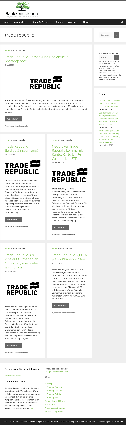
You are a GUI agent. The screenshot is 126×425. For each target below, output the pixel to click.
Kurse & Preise (42, 22)
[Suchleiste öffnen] (122, 22)
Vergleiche (22, 22)
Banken (59, 21)
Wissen (74, 22)
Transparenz (50, 404)
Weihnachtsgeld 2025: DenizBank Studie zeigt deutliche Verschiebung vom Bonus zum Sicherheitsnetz (109, 136)
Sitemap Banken (54, 387)
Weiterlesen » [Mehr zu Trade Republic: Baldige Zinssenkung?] (13, 219)
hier (31, 408)
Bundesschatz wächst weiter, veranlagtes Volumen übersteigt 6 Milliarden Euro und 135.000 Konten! (108, 118)
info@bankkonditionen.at (56, 371)
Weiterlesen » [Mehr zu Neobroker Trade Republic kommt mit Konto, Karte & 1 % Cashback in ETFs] (60, 227)
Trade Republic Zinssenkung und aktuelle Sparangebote (36, 58)
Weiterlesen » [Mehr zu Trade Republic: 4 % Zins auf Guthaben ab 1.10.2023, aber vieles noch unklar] (13, 345)
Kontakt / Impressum (54, 411)
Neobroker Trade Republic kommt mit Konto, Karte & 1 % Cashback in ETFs (67, 152)
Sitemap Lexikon (54, 390)
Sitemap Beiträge (55, 394)
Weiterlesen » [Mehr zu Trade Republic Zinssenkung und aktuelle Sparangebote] (13, 118)
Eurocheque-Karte (13, 375)
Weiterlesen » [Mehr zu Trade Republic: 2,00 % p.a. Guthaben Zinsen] (60, 305)
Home (6, 21)
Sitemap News (53, 397)
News (86, 21)
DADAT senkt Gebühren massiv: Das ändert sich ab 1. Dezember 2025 (109, 103)
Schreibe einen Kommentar (17, 126)
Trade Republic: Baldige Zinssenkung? (22, 148)
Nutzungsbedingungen (55, 408)
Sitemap (48, 383)
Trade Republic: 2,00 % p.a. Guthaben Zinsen (69, 257)
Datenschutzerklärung (55, 401)
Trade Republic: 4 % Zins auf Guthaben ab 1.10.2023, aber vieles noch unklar (21, 261)
